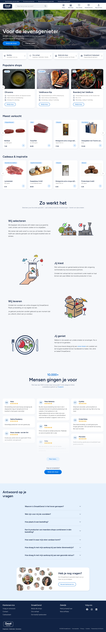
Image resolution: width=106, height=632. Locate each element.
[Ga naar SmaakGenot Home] (8, 6)
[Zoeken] (45, 6)
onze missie (82, 346)
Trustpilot (60, 387)
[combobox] (29, 6)
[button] (3, 87)
